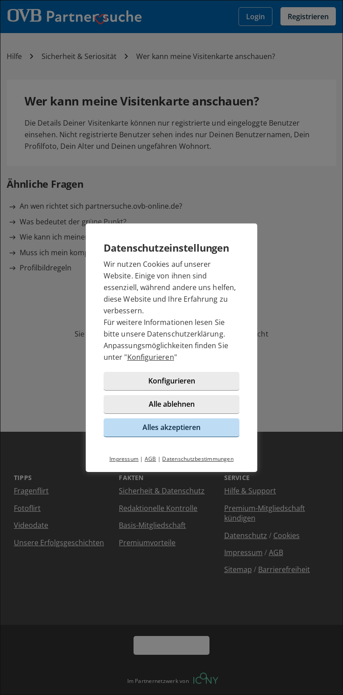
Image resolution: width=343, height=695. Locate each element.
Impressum (123, 459)
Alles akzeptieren (171, 427)
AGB (150, 459)
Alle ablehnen (172, 404)
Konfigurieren (150, 357)
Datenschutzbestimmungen (198, 459)
